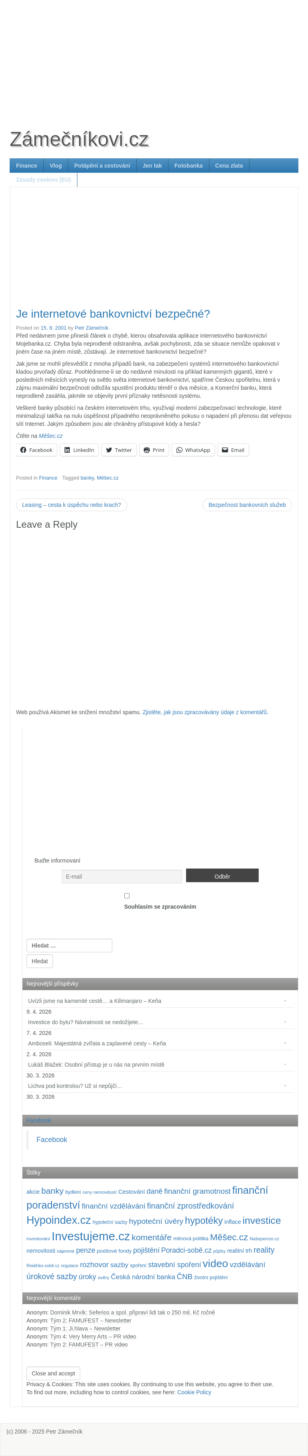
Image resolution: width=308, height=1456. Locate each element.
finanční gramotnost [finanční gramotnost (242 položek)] (197, 1191)
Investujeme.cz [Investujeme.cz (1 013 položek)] (91, 1236)
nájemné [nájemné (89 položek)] (66, 1251)
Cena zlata (229, 165)
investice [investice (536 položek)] (262, 1220)
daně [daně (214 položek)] (155, 1191)
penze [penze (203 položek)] (85, 1250)
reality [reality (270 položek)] (263, 1249)
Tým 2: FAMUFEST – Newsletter (91, 1320)
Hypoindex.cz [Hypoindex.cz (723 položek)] (58, 1220)
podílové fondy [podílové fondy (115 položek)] (114, 1251)
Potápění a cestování (102, 165)
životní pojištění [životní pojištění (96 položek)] (211, 1277)
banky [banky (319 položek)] (52, 1190)
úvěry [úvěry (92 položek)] (103, 1277)
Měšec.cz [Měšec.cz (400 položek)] (229, 1237)
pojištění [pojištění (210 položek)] (146, 1250)
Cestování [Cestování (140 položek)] (131, 1192)
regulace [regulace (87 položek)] (69, 1265)
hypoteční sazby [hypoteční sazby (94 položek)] (110, 1222)
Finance (26, 165)
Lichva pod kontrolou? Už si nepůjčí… (75, 1086)
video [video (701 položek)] (215, 1264)
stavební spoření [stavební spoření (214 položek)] (174, 1265)
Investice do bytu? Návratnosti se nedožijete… (86, 1022)
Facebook (38, 1120)
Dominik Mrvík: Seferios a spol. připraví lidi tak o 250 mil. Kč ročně (132, 1312)
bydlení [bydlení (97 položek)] (73, 1192)
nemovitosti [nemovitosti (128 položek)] (40, 1250)
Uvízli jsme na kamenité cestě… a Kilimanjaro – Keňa (94, 1001)
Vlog (56, 165)
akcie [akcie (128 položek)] (33, 1192)
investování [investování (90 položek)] (38, 1238)
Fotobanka (188, 165)
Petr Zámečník (92, 328)
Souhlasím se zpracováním (160, 899)
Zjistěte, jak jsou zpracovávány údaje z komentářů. (206, 712)
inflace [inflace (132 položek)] (232, 1222)
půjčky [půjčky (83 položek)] (219, 1251)
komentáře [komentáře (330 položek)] (152, 1237)
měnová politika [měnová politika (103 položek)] (191, 1238)
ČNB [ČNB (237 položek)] (185, 1276)
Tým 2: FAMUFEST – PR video (89, 1344)
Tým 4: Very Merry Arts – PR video (93, 1336)
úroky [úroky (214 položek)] (87, 1277)
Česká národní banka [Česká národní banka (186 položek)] (143, 1277)
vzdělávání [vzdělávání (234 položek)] (247, 1264)
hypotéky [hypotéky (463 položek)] (204, 1220)
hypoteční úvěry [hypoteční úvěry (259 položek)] (156, 1221)
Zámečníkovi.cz (79, 139)
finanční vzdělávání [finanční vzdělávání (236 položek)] (114, 1206)
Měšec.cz (51, 436)
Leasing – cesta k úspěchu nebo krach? (71, 505)
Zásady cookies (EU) (43, 179)
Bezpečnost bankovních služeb (247, 505)
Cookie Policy (194, 1392)
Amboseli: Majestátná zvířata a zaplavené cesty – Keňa (97, 1043)
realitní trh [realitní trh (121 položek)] (239, 1250)
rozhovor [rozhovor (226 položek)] (94, 1264)
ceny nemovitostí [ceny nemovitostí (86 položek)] (100, 1192)
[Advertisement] (154, 56)
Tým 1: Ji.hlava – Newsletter (85, 1328)
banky (87, 478)
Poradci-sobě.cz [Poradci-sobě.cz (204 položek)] (186, 1250)
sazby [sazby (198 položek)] (119, 1265)
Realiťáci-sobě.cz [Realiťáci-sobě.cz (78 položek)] (42, 1265)
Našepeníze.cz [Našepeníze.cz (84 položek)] (264, 1238)
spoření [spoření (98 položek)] (138, 1265)
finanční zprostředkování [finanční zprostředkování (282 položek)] (190, 1205)
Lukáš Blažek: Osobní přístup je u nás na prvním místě (96, 1064)
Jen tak (152, 165)
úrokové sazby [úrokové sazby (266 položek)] (51, 1276)
